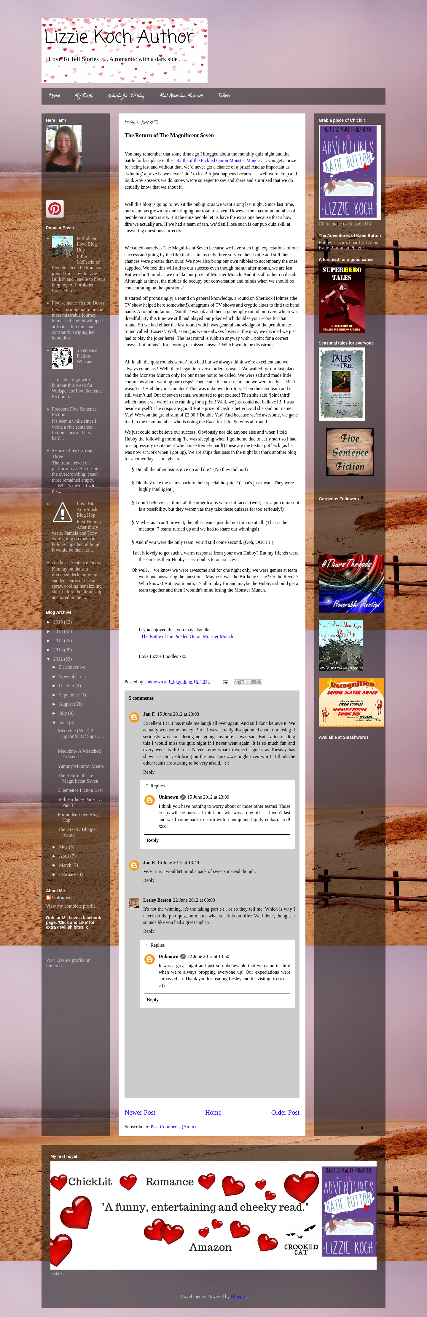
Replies (158, 785)
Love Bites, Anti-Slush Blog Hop (87, 509)
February (68, 874)
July (63, 713)
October (67, 685)
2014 (58, 640)
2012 (58, 658)
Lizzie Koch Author (119, 37)
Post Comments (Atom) (173, 1126)
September (69, 694)
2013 (58, 649)
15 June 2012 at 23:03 (178, 714)
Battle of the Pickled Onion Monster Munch (218, 160)
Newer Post (140, 1112)
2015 (58, 631)
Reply (148, 772)
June (64, 722)
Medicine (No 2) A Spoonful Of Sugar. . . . (81, 736)
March (66, 865)
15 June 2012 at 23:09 (208, 797)
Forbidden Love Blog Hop (87, 244)
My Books (83, 96)
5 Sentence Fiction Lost (80, 790)
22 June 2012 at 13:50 (208, 956)
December (69, 666)
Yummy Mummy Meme (81, 766)
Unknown (169, 797)
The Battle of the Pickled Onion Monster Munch (187, 636)
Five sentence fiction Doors (78, 302)
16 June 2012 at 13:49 (178, 862)
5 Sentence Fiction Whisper (87, 356)
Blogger (238, 1296)
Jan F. (149, 714)
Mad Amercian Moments (181, 96)
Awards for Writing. (126, 96)
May (64, 846)
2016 (58, 621)
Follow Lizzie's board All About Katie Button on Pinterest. (349, 245)
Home (54, 96)
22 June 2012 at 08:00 (194, 900)
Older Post (285, 1112)
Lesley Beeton (157, 900)
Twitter (224, 96)
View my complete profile (70, 906)
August (66, 703)
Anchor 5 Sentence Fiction (77, 562)
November (69, 676)
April (64, 855)
